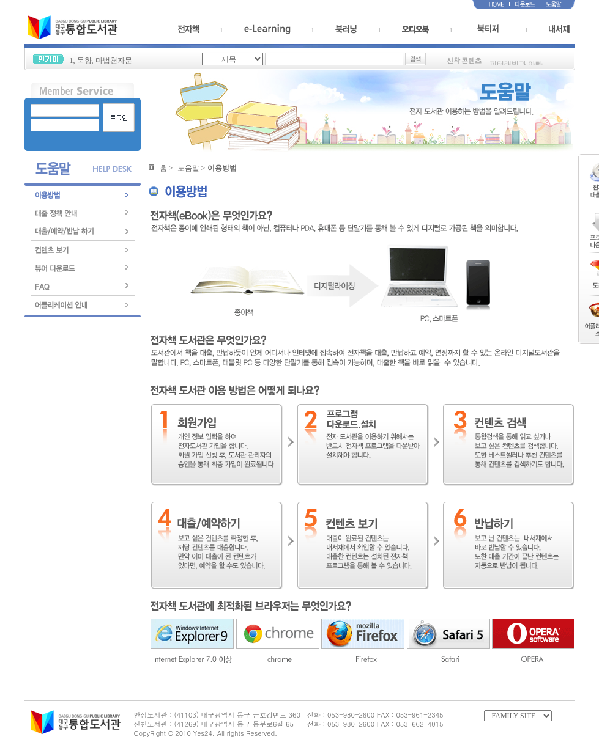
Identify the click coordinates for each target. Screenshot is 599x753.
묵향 (84, 60)
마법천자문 (113, 60)
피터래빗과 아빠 (516, 65)
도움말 (188, 168)
